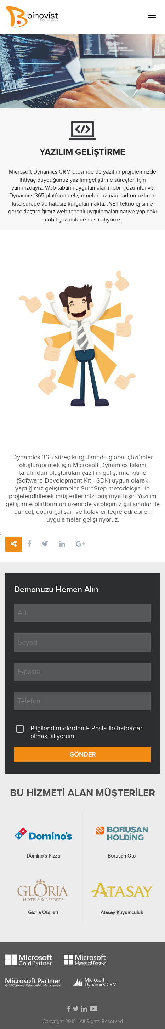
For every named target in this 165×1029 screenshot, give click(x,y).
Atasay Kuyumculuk (122, 913)
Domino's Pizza (43, 856)
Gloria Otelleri (43, 913)
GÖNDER (82, 754)
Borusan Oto (122, 856)
